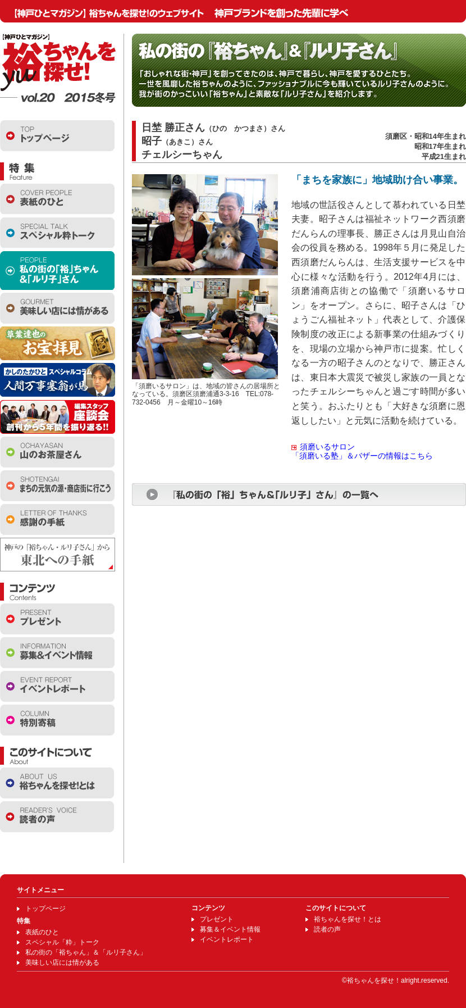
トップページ (57, 135)
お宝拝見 (57, 343)
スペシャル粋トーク (57, 232)
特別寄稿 (57, 720)
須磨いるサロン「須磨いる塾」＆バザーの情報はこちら (362, 451)
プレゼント (57, 618)
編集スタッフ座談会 (57, 417)
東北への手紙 (57, 554)
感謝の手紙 (57, 519)
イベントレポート (57, 686)
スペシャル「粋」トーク (62, 942)
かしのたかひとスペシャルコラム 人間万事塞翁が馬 (57, 380)
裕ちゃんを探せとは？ (57, 783)
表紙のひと (57, 198)
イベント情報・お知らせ (57, 652)
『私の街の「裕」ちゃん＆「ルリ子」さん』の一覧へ (299, 494)
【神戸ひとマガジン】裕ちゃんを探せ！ (58, 63)
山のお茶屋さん (57, 452)
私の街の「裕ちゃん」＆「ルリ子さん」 (57, 270)
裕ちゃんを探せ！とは (347, 919)
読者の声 (57, 816)
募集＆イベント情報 (230, 929)
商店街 (57, 485)
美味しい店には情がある (57, 308)
